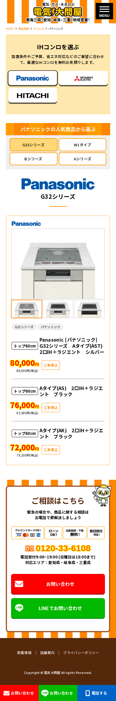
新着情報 (24, 652)
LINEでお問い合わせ (48, 608)
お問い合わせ (45, 584)
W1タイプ (82, 144)
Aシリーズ (82, 158)
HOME (10, 29)
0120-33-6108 (63, 548)
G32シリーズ (33, 144)
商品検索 (23, 29)
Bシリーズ (33, 158)
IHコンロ (38, 29)
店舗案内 (47, 652)
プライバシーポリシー (81, 652)
